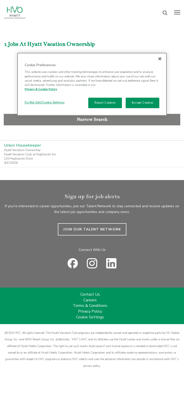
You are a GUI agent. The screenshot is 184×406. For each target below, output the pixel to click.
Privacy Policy (90, 311)
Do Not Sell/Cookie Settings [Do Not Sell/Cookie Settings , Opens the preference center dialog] (44, 102)
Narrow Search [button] (92, 119)
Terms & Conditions (90, 305)
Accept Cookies (142, 103)
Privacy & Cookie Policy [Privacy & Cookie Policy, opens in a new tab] (41, 89)
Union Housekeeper (22, 145)
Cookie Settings (90, 317)
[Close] (159, 58)
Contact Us (90, 294)
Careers (90, 300)
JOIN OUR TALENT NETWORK (92, 229)
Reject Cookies (104, 103)
